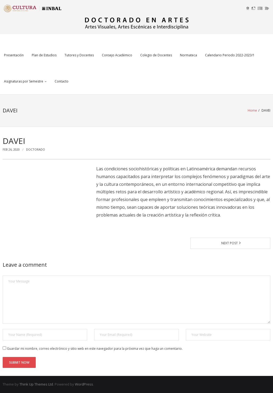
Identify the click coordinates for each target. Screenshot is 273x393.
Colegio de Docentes (156, 55)
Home (252, 110)
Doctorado (35, 149)
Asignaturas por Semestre (23, 81)
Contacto (62, 81)
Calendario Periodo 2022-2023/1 (230, 55)
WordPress (84, 384)
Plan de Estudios (44, 55)
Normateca (188, 55)
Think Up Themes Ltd (36, 384)
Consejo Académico (117, 55)
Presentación (14, 55)
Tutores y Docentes (79, 55)
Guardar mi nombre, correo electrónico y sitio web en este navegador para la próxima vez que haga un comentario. (95, 348)
